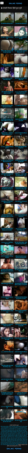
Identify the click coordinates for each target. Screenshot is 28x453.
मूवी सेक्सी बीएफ (24, 430)
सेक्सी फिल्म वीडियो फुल (15, 435)
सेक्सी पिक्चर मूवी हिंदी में (17, 433)
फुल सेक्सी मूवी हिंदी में (11, 429)
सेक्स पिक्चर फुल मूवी (21, 431)
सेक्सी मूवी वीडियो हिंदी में (23, 442)
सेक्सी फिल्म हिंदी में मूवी (5, 436)
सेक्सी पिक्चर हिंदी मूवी (7, 434)
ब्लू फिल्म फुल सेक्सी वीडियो (16, 430)
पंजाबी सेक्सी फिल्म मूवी (7, 427)
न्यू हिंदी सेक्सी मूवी (18, 426)
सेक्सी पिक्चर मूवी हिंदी (9, 433)
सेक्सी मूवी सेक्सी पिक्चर (5, 443)
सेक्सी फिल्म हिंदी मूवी (23, 435)
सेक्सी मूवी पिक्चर (24, 438)
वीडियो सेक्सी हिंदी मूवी (14, 431)
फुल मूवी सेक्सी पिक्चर (14, 427)
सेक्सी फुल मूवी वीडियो (18, 436)
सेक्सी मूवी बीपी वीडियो (7, 442)
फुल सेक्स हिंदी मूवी (22, 427)
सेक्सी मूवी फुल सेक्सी (10, 440)
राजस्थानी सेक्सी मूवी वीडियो (5, 431)
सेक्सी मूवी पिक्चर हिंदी (4, 439)
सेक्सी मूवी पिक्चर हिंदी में (12, 439)
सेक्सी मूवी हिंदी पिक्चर (18, 443)
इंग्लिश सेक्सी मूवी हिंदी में (5, 426)
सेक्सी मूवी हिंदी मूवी (6, 444)
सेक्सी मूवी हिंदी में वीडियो (14, 444)
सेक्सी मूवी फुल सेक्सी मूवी (19, 440)
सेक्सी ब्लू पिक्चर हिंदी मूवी (16, 438)
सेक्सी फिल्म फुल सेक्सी (15, 434)
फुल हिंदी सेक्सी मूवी (8, 430)
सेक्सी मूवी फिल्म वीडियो (21, 439)
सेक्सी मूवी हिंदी (11, 443)
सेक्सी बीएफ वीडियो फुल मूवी (7, 438)
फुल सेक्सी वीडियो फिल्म (19, 429)
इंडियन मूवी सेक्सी (12, 426)
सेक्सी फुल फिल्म (12, 436)
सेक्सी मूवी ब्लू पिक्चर (15, 442)
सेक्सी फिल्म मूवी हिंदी (7, 435)
